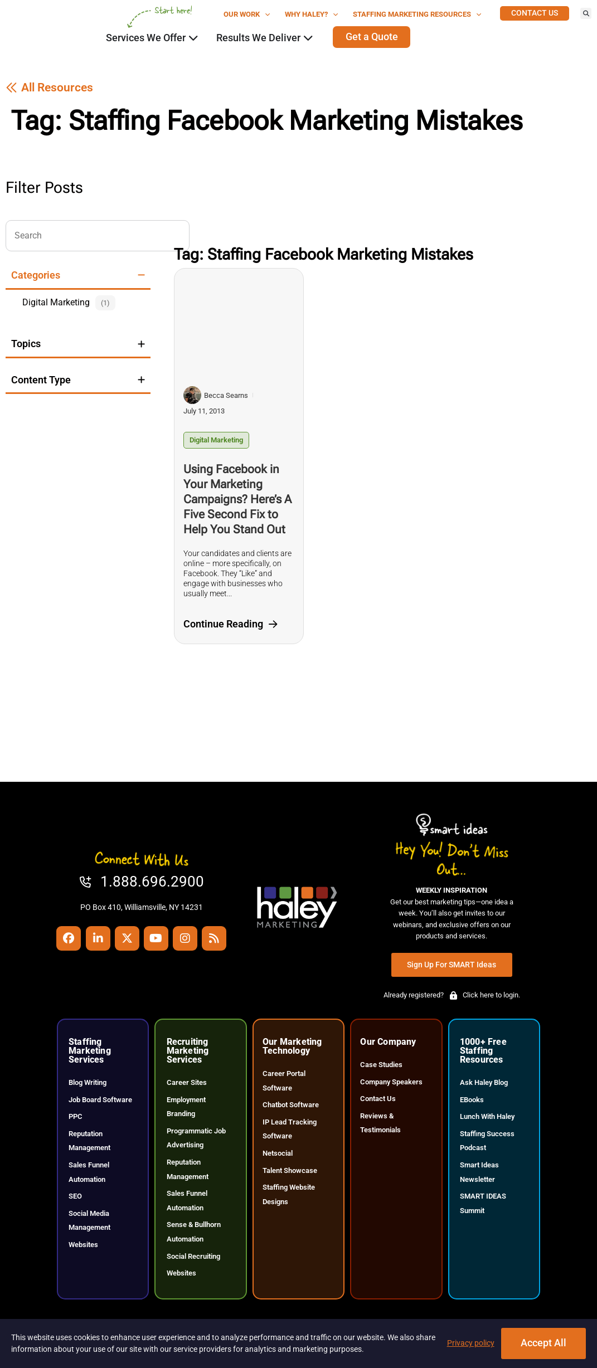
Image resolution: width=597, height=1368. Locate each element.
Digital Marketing (216, 451)
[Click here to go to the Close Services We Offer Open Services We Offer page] (193, 38)
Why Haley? (311, 15)
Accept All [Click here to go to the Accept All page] (543, 1342)
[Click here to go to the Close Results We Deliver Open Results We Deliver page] (308, 38)
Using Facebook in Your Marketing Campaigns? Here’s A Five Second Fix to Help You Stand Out (237, 510)
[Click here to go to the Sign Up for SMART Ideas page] (452, 976)
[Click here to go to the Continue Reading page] (230, 636)
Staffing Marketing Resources (417, 15)
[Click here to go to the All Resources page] (49, 99)
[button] (585, 13)
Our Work (247, 15)
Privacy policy (470, 1342)
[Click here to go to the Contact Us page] (534, 13)
